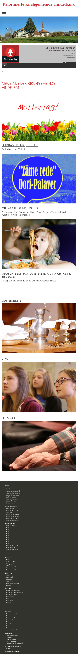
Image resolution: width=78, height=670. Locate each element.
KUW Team (9, 628)
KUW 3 (8, 531)
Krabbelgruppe (10, 547)
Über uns (8, 588)
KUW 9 (8, 543)
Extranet (8, 602)
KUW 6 (8, 537)
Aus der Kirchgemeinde (13, 491)
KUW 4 (8, 533)
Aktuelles (8, 489)
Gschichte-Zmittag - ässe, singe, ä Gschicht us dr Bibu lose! (36, 275)
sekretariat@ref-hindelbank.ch (16, 643)
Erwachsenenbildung (12, 570)
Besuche (8, 585)
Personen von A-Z (11, 614)
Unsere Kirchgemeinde (13, 590)
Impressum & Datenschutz (13, 651)
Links (7, 598)
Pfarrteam (9, 616)
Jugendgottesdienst (12, 520)
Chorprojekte (10, 564)
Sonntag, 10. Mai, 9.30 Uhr (20, 145)
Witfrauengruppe (11, 566)
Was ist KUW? (10, 525)
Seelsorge (9, 418)
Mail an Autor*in (71, 57)
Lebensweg (8, 573)
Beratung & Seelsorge (12, 583)
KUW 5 (8, 535)
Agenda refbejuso (11, 499)
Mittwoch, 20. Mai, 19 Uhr (20, 208)
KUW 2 (8, 529)
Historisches (10, 596)
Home (7, 486)
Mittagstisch (10, 560)
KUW (5, 359)
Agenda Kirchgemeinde (13, 493)
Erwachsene (8, 558)
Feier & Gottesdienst (11, 506)
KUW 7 (8, 539)
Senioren (9, 568)
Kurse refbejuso (11, 501)
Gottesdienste (11, 300)
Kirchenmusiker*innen (13, 626)
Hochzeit (9, 579)
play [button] (4, 65)
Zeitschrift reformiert (12, 495)
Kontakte (8, 612)
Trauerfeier (9, 581)
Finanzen (9, 622)
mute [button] (65, 62)
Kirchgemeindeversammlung (15, 592)
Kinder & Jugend (10, 523)
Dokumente (9, 600)
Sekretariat (9, 620)
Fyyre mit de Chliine (12, 510)
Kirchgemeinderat (11, 594)
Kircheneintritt (10, 503)
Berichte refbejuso (11, 497)
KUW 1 (8, 527)
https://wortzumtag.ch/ (69, 55)
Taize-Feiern (9, 512)
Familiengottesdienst (12, 518)
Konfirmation (10, 577)
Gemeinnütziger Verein (13, 630)
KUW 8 (8, 541)
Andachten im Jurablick (13, 516)
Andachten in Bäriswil (12, 514)
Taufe (8, 575)
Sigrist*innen (10, 624)
